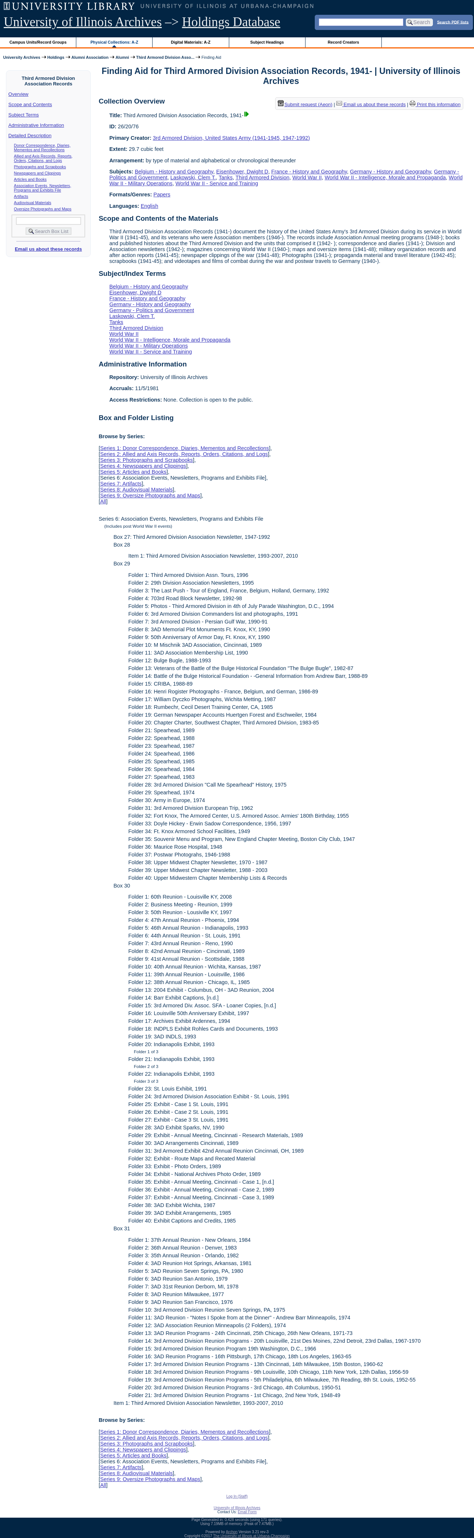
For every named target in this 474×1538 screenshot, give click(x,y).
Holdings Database (231, 22)
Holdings (55, 57)
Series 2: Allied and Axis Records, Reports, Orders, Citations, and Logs (184, 454)
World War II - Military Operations (148, 346)
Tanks (226, 177)
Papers (161, 194)
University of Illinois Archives (83, 22)
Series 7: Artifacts (120, 484)
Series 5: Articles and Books (133, 472)
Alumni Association (90, 57)
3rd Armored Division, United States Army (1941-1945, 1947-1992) (231, 138)
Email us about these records (48, 249)
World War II (307, 177)
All (103, 501)
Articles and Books (30, 179)
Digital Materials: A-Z (190, 42)
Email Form (247, 1512)
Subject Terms (24, 115)
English (149, 206)
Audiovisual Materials (32, 202)
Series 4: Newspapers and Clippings (143, 466)
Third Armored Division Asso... (165, 57)
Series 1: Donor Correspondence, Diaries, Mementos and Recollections (184, 448)
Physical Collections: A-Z (114, 42)
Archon (232, 1532)
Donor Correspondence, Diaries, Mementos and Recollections (42, 147)
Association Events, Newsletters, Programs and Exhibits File (42, 187)
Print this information (435, 104)
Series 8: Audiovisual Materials (136, 490)
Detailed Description (30, 135)
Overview (19, 94)
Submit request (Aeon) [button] (305, 104)
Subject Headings (267, 42)
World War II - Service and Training (217, 183)
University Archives (21, 57)
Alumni (122, 57)
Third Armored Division (263, 177)
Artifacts (21, 196)
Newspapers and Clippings (37, 173)
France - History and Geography (309, 172)
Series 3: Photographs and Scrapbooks (146, 460)
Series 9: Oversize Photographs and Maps (150, 495)
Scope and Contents (30, 104)
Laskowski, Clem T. (193, 177)
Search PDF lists (452, 22)
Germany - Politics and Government (151, 310)
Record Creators (343, 42)
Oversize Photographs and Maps (42, 209)
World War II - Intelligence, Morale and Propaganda (385, 177)
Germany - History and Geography (390, 172)
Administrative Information (36, 125)
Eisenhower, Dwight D (242, 172)
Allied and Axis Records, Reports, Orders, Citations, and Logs (43, 158)
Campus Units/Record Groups (38, 42)
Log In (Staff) (237, 1496)
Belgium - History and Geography (174, 172)
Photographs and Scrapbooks (40, 167)
